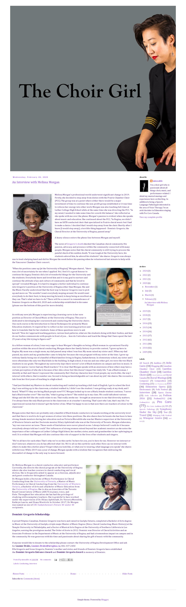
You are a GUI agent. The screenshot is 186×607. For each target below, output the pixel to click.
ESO (169, 384)
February (149, 299)
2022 (145, 275)
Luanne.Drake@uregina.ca (45, 546)
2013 (145, 336)
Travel (143, 415)
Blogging (155, 366)
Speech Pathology (147, 409)
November (150, 287)
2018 (145, 315)
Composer (144, 381)
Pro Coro (164, 402)
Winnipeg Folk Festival (162, 415)
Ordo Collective (151, 396)
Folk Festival (162, 390)
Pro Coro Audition (154, 406)
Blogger (104, 600)
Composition (160, 381)
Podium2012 (159, 399)
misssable (158, 181)
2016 (145, 323)
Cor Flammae (159, 384)
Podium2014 (145, 402)
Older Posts (127, 574)
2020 (145, 283)
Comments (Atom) (32, 579)
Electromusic (145, 390)
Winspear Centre (152, 418)
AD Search (144, 363)
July (147, 291)
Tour (166, 412)
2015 (145, 328)
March (148, 295)
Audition (157, 363)
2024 (145, 271)
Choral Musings (158, 378)
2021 (145, 279)
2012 (145, 340)
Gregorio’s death (74, 244)
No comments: (46, 560)
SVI (166, 406)
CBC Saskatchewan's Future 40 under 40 (53, 505)
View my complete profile (151, 217)
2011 (145, 344)
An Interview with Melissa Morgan (35, 182)
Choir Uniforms (157, 375)
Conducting (23, 564)
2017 (145, 319)
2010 (145, 348)
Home (73, 574)
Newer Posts (18, 574)
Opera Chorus (164, 393)
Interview (33, 564)
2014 (145, 332)
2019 (145, 311)
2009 (145, 352)
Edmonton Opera (155, 387)
